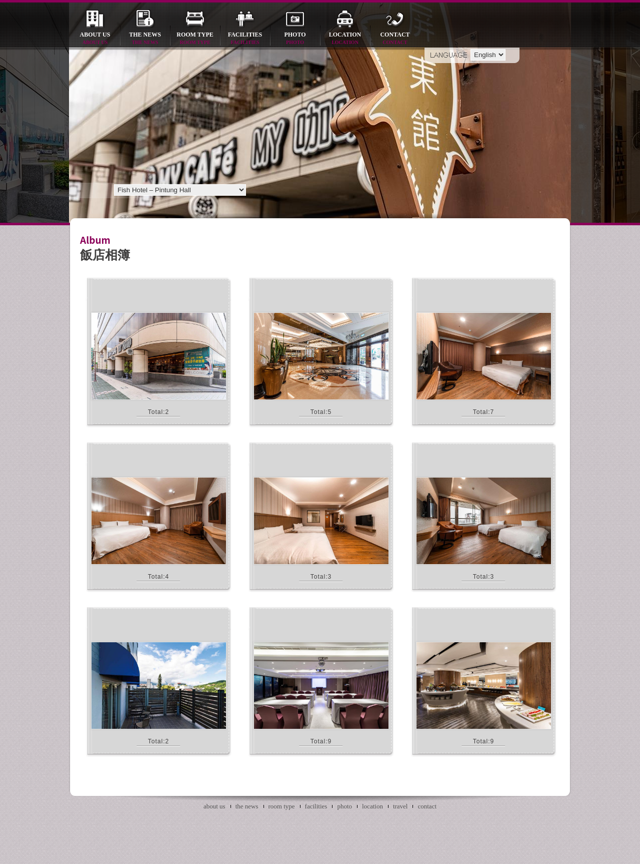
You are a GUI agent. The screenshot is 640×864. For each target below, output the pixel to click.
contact (395, 39)
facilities (245, 39)
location (345, 39)
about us (95, 39)
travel (400, 806)
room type (195, 39)
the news (145, 39)
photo (295, 39)
